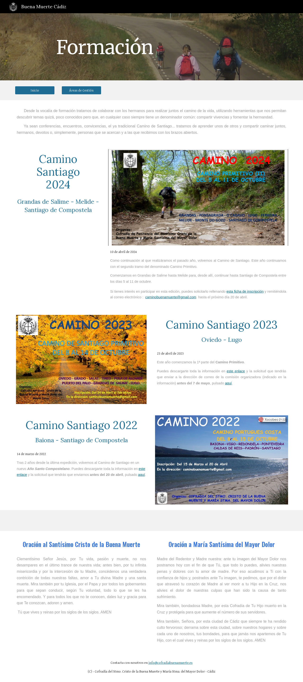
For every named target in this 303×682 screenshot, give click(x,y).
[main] (105, 47)
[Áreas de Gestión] (81, 90)
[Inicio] (34, 90)
